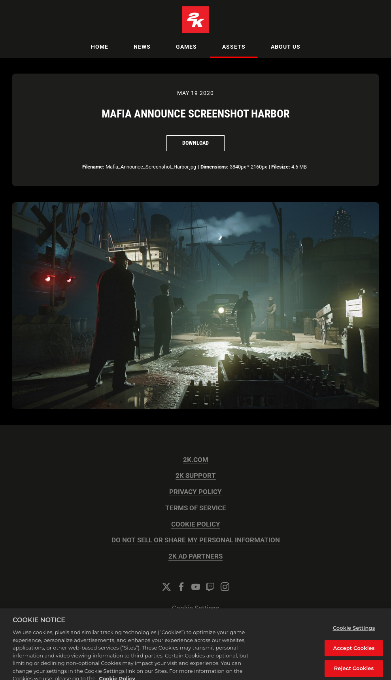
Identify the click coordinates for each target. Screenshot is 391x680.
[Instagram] (225, 586)
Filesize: (280, 167)
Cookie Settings (195, 608)
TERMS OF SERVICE (195, 508)
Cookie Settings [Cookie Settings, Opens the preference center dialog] (354, 633)
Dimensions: (214, 167)
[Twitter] (166, 586)
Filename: (93, 167)
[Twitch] (210, 586)
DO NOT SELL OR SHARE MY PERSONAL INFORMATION (195, 540)
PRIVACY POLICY (195, 492)
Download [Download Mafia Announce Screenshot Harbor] (195, 143)
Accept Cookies (353, 653)
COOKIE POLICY (195, 524)
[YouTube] (195, 586)
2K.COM (195, 460)
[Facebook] (181, 586)
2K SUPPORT (196, 475)
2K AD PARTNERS (195, 556)
